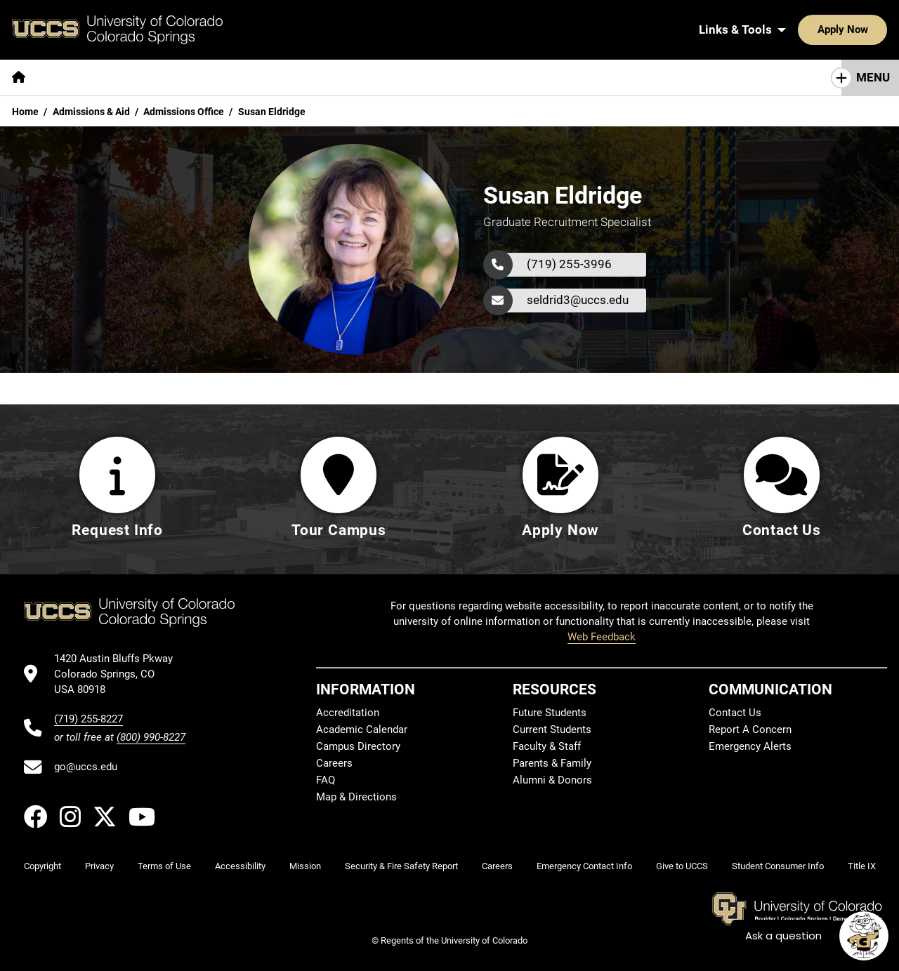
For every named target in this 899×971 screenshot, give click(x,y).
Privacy (99, 866)
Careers (334, 763)
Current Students (552, 729)
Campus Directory (358, 746)
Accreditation (347, 712)
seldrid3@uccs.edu (578, 300)
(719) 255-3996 (569, 264)
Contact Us (735, 712)
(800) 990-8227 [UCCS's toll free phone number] (151, 737)
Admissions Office (183, 111)
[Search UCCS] (871, 29)
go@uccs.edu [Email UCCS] (85, 766)
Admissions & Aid (91, 111)
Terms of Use (164, 866)
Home (25, 111)
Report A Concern (750, 729)
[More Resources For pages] (534, 77)
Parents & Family (552, 763)
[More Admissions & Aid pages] (289, 77)
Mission (305, 866)
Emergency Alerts (750, 746)
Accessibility (240, 866)
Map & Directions (356, 797)
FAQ (325, 780)
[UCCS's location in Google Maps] (119, 674)
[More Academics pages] (166, 77)
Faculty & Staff (547, 746)
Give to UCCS (682, 866)
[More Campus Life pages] (416, 77)
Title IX (862, 866)
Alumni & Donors (552, 780)
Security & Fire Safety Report (401, 866)
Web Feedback (601, 636)
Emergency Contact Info (584, 866)
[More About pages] (75, 77)
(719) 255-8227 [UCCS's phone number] (88, 719)
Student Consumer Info (778, 866)
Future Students (549, 712)
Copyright (42, 866)
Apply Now (799, 29)
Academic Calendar (361, 729)
